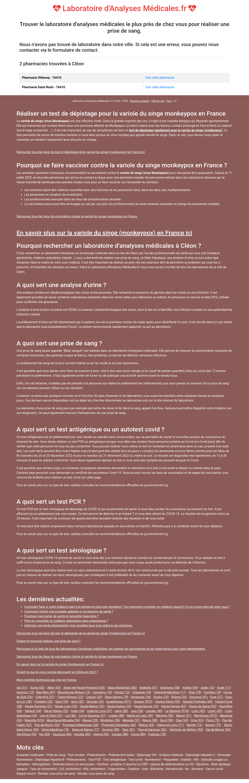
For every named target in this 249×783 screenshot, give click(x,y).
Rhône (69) (146, 725)
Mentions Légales (140, 101)
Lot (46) (70, 716)
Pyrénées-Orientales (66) (119, 725)
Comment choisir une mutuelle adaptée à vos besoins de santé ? (68, 611)
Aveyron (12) (25, 692)
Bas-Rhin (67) (46, 692)
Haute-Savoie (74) (146, 706)
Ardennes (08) (170, 688)
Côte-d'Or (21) (45, 697)
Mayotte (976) (34, 720)
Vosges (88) (119, 734)
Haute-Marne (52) (92, 706)
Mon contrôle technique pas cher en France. (47, 680)
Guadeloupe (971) (118, 702)
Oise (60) (182, 720)
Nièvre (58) (150, 720)
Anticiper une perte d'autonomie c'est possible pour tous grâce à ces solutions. (78, 625)
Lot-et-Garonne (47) (92, 716)
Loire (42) (198, 711)
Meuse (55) (90, 720)
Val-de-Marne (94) (218, 729)
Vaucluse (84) (62, 734)
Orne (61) (197, 720)
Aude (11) (224, 688)
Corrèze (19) (212, 692)
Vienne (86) (101, 734)
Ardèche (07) (148, 688)
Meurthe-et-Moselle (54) (63, 720)
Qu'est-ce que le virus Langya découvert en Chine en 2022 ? (57, 672)
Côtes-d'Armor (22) (70, 697)
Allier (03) (54, 688)
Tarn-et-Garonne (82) (152, 729)
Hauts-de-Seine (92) (202, 706)
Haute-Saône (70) (119, 706)
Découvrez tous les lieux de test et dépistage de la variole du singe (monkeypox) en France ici (81, 152)
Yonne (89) (138, 734)
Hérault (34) (33, 711)
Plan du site (157, 101)
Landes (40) (154, 711)
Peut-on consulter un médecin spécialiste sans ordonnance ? (66, 621)
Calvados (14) (102, 692)
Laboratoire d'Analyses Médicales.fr (124, 8)
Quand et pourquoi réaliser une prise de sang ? (48, 641)
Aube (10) (207, 688)
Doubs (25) (161, 697)
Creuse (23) (94, 697)
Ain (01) (22, 688)
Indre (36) (78, 711)
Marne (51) (183, 716)
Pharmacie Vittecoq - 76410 (41, 77)
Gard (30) (61, 702)
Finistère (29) (43, 702)
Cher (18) (195, 692)
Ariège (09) (190, 688)
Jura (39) (137, 711)
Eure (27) (216, 697)
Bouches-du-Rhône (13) (74, 692)
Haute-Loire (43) (66, 706)
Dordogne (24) (141, 697)
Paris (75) (213, 720)
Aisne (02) (37, 688)
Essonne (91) (198, 697)
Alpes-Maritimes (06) (122, 688)
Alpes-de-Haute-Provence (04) (84, 688)
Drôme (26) (179, 697)
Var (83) (44, 734)
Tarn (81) (128, 729)
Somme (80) (110, 729)
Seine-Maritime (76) (55, 729)
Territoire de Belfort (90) (186, 729)
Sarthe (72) (194, 725)
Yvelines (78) (157, 734)
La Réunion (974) (177, 711)
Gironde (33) (95, 702)
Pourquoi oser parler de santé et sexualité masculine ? (61, 616)
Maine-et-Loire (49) (140, 716)
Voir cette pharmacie (160, 77)
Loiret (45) (215, 711)
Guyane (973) (143, 702)
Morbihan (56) (110, 720)
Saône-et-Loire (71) (170, 725)
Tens (169, 101)
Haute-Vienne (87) (173, 706)
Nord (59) (166, 720)
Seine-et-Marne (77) (85, 729)
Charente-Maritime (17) (170, 692)
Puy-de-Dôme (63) (47, 725)
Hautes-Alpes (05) (167, 702)
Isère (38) (121, 711)
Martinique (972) (205, 716)
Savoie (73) (213, 725)
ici (166, 485)
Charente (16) (141, 692)
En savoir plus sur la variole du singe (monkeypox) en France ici (104, 233)
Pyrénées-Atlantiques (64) (81, 725)
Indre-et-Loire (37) (99, 711)
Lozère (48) (116, 716)
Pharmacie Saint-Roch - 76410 (43, 87)
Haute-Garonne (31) (38, 706)
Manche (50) (165, 716)
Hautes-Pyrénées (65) (198, 702)
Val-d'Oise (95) (27, 734)
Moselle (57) (131, 720)
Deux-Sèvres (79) (116, 697)
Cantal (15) (122, 692)
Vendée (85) (82, 734)
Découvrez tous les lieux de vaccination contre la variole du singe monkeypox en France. (77, 216)
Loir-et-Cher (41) (51, 716)
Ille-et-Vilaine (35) (56, 711)
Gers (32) (77, 702)
